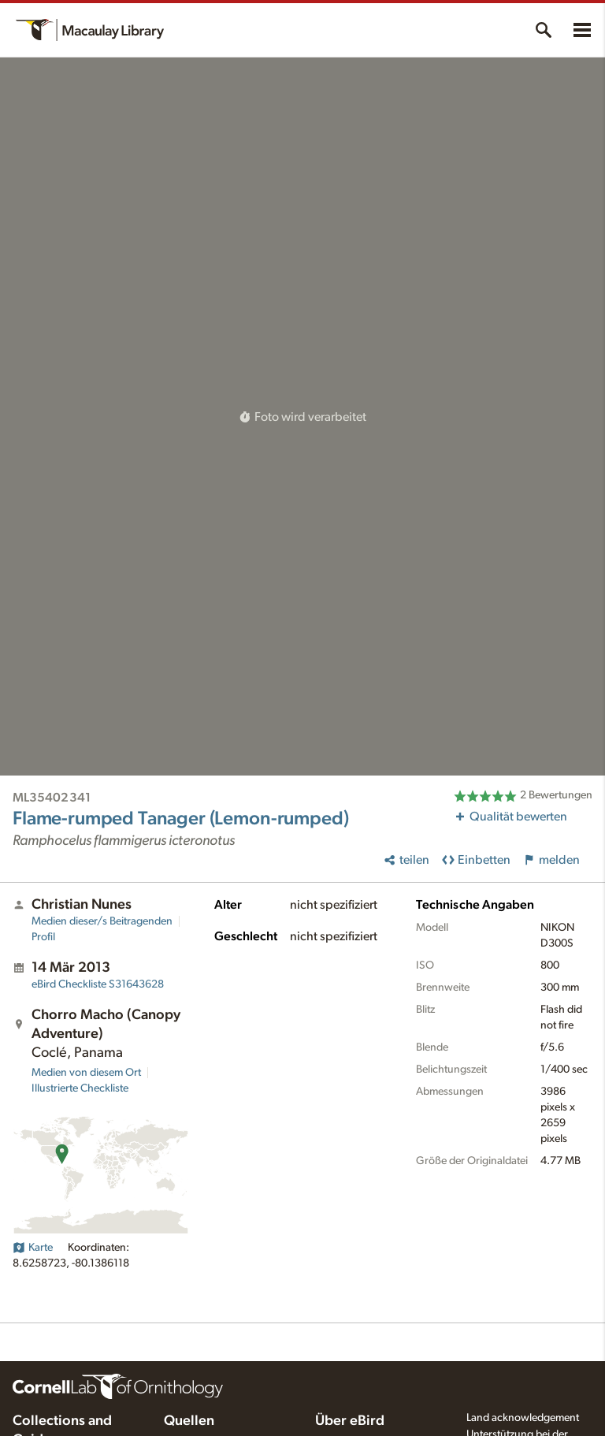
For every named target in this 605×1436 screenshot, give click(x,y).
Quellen (189, 1421)
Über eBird (349, 1421)
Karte (33, 1247)
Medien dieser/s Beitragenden (102, 921)
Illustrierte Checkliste (80, 1088)
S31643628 (98, 984)
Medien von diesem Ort (86, 1072)
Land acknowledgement (522, 1417)
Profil (43, 937)
